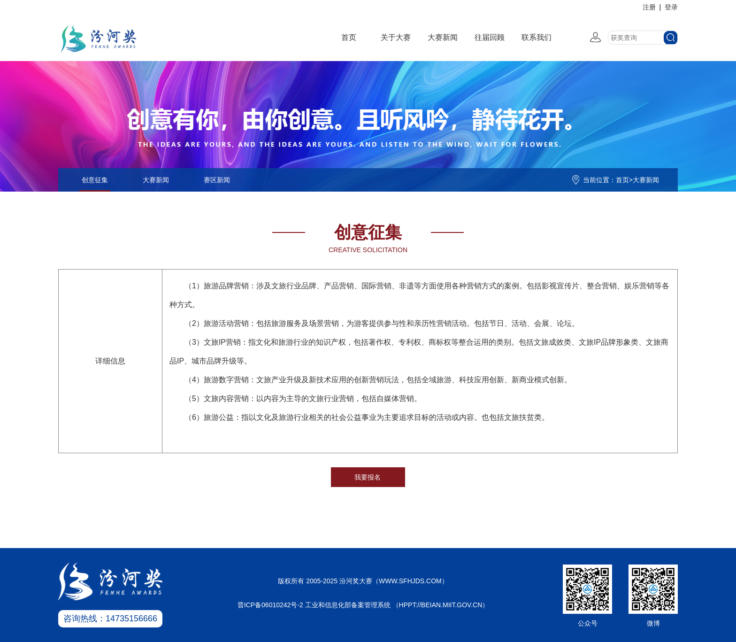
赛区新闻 (217, 180)
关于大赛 (396, 37)
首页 (348, 37)
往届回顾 (490, 37)
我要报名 (367, 477)
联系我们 (536, 37)
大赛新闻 (443, 37)
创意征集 (95, 180)
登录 (671, 7)
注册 (649, 7)
